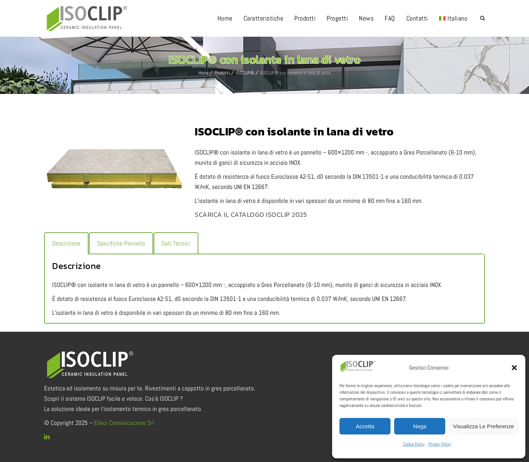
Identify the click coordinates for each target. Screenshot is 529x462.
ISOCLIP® (245, 73)
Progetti (337, 18)
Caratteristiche (264, 18)
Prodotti (305, 18)
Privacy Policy (439, 444)
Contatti (417, 18)
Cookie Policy (414, 444)
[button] (514, 367)
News (366, 18)
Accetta (365, 426)
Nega (420, 426)
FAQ (390, 18)
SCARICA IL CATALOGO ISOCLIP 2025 (251, 214)
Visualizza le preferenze (483, 426)
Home (225, 18)
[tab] (66, 243)
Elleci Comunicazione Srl (124, 423)
